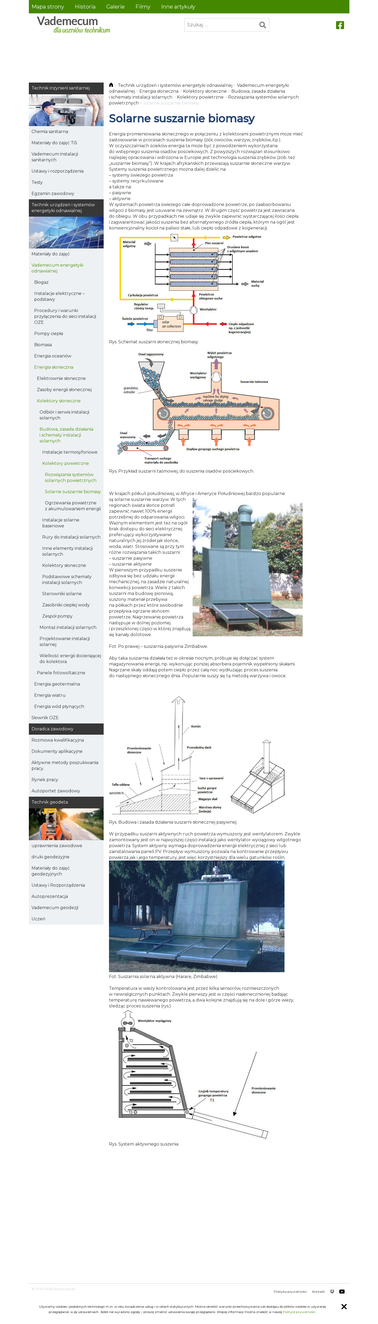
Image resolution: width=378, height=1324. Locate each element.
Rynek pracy (45, 779)
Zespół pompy (57, 616)
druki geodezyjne (50, 856)
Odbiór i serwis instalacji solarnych (64, 415)
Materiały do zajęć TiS (54, 142)
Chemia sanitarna (50, 131)
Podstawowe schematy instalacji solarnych (67, 579)
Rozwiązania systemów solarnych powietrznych (70, 477)
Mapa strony (48, 6)
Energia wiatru (50, 695)
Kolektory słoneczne (59, 400)
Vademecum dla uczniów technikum (73, 25)
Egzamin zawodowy (53, 193)
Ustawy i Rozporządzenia (58, 885)
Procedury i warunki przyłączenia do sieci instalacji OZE (65, 316)
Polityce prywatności (299, 1312)
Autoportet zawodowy (56, 790)
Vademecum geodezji (55, 907)
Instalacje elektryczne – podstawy (59, 296)
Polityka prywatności (290, 1292)
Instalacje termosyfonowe (70, 452)
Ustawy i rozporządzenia (58, 171)
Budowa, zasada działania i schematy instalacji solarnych (66, 435)
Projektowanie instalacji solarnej (65, 641)
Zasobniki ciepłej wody (66, 605)
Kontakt (318, 1292)
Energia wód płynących (59, 706)
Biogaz (41, 282)
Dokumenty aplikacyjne (57, 751)
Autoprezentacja (50, 896)
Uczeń (38, 918)
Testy (37, 182)
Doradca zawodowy (52, 728)
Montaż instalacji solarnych (68, 627)
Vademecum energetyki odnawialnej (57, 268)
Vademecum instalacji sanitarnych (55, 156)
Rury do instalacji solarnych (71, 537)
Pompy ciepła (48, 333)
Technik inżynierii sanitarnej (61, 88)
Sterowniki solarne (62, 593)
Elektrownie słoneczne (61, 378)
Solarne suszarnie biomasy (73, 491)
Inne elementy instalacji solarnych (67, 551)
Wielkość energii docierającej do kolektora (70, 658)
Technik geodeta (50, 802)
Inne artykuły (178, 6)
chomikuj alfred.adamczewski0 (332, 1291)
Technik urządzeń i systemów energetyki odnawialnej (63, 207)
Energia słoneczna (53, 367)
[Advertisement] (189, 55)
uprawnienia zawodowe (57, 845)
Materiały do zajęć (51, 253)
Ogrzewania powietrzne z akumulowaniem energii (73, 505)
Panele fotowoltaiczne (61, 672)
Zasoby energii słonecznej (64, 389)
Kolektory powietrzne (65, 463)
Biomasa (43, 344)
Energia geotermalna (57, 684)
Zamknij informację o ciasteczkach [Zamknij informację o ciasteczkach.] (344, 1306)
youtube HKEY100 (342, 1291)
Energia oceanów (52, 356)
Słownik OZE (45, 717)
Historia (85, 6)
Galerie (115, 6)
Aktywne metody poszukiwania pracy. (65, 765)
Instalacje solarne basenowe (60, 522)
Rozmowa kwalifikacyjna (58, 740)
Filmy (142, 6)
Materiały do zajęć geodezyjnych (51, 871)
